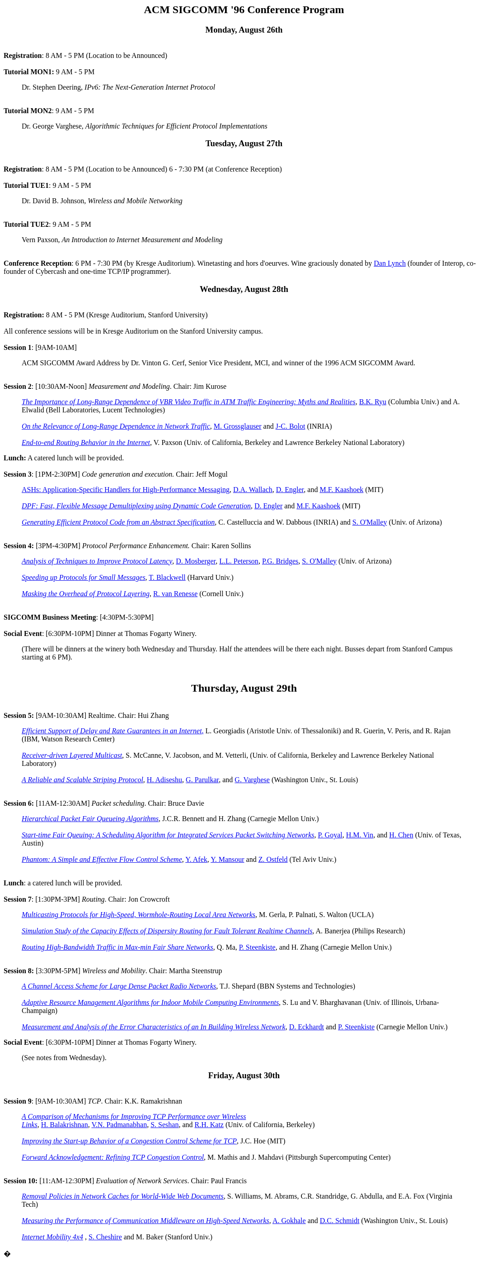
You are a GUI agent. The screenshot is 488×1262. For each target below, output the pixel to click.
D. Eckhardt (306, 1027)
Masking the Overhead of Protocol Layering (86, 594)
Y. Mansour (227, 859)
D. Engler (290, 489)
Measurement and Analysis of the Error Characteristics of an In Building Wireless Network (154, 1027)
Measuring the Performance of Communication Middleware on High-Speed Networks (145, 1220)
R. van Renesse (175, 594)
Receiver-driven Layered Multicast (72, 755)
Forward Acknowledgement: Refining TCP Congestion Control (113, 1157)
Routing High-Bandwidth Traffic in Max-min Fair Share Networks (117, 947)
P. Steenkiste (257, 947)
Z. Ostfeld (273, 859)
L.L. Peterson (238, 561)
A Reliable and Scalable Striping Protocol (82, 780)
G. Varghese (252, 780)
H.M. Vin (360, 835)
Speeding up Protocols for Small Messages (83, 577)
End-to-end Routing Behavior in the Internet (86, 442)
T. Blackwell (167, 577)
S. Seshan (164, 1124)
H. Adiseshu (164, 780)
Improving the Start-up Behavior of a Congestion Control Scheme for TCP (129, 1141)
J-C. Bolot (290, 426)
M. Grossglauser (238, 426)
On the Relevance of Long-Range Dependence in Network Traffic (116, 426)
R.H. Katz (209, 1124)
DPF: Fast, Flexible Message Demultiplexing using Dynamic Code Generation (136, 506)
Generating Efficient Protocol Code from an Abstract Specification (118, 522)
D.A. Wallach (252, 489)
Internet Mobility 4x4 (52, 1237)
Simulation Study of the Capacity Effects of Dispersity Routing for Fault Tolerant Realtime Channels (167, 931)
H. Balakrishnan (64, 1124)
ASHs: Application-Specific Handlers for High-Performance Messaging (126, 489)
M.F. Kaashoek (341, 489)
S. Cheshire (105, 1237)
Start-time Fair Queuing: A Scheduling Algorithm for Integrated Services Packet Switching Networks (168, 835)
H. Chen (401, 835)
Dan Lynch (390, 263)
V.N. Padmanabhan (119, 1124)
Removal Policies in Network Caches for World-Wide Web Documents (123, 1196)
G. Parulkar (202, 780)
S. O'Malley (369, 522)
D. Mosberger (196, 561)
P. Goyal (330, 835)
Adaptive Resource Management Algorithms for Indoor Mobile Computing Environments (150, 1002)
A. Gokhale (289, 1220)
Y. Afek (196, 859)
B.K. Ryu (372, 402)
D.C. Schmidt (340, 1220)
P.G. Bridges (280, 561)
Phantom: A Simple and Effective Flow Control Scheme (102, 859)
